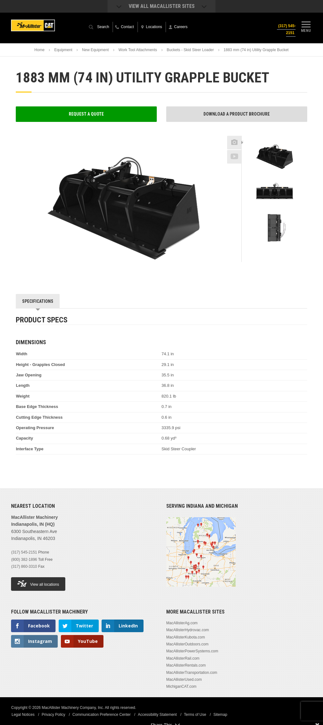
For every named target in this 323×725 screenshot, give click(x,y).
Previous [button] (274, 133)
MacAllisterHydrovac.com (187, 630)
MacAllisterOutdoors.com (187, 644)
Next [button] (286, 251)
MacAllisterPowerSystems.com (192, 651)
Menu (306, 26)
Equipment (63, 50)
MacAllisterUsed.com (184, 679)
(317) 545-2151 (286, 29)
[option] (274, 157)
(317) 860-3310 (24, 566)
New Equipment (95, 50)
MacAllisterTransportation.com (191, 672)
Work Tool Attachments (138, 50)
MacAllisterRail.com (182, 658)
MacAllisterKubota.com (185, 637)
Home (39, 50)
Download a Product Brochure (236, 114)
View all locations (38, 583)
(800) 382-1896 (24, 559)
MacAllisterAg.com (181, 623)
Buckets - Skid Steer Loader (190, 50)
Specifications (37, 301)
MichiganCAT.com (181, 686)
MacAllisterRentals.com (186, 665)
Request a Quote (86, 114)
